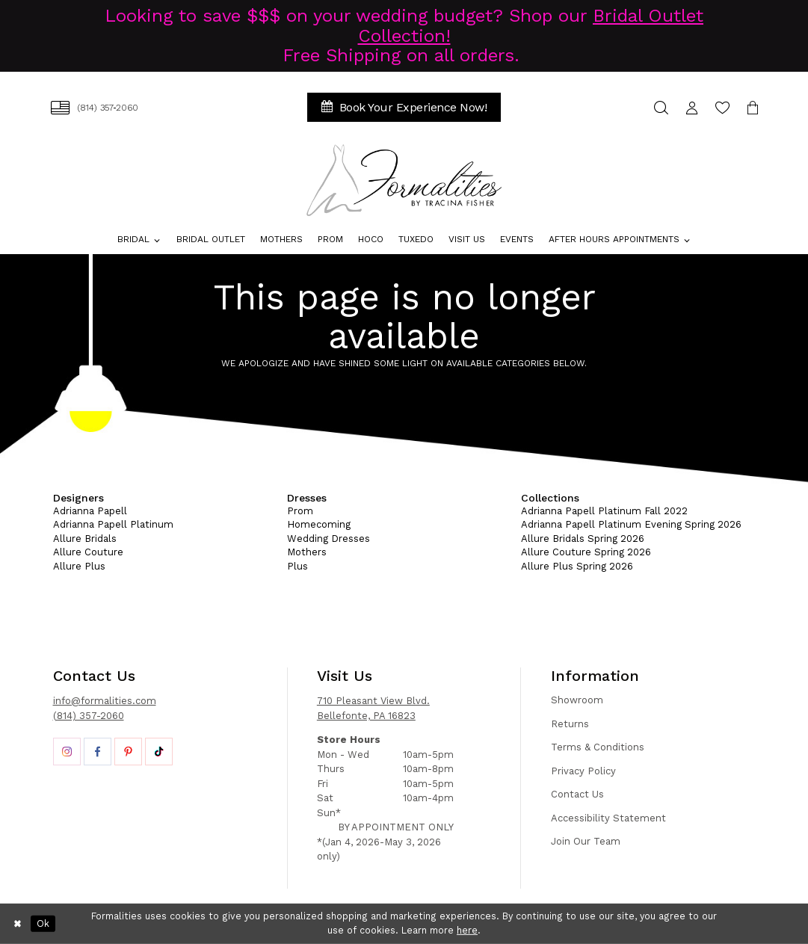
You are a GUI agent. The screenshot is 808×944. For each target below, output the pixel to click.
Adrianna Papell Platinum (113, 524)
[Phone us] (95, 107)
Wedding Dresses (328, 538)
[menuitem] (95, 107)
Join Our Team (585, 841)
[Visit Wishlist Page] (722, 107)
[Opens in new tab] (67, 751)
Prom (300, 510)
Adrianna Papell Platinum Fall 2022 (604, 510)
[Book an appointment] (404, 107)
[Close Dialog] (17, 923)
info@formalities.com (104, 700)
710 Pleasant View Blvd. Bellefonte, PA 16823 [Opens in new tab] (373, 708)
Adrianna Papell (90, 510)
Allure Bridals (85, 538)
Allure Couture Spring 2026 (586, 552)
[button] (691, 107)
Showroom (577, 700)
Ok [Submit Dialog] (43, 923)
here (467, 930)
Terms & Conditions (597, 747)
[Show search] (661, 107)
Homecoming (319, 524)
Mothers (307, 552)
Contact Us (577, 794)
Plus (297, 566)
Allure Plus (79, 566)
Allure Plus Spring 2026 (577, 566)
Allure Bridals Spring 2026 (582, 538)
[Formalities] (404, 180)
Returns (570, 723)
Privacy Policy (583, 771)
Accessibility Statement (608, 818)
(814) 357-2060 (88, 715)
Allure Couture (88, 552)
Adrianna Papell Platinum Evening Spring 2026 (631, 524)
